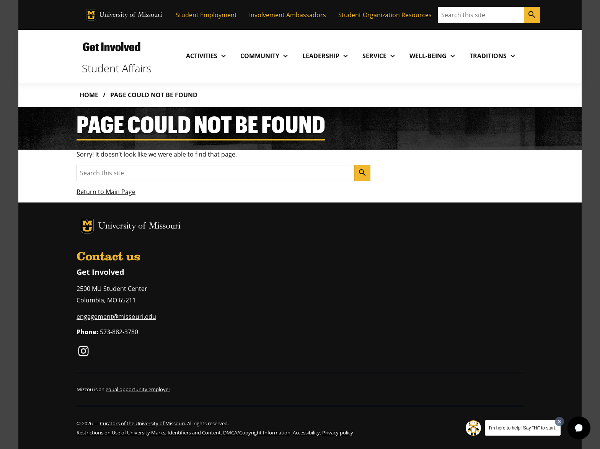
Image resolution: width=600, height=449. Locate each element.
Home (89, 95)
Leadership (326, 55)
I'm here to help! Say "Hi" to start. (522, 428)
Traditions (493, 55)
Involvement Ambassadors (287, 15)
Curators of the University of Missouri (142, 423)
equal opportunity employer (138, 389)
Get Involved (111, 46)
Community (265, 55)
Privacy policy (337, 432)
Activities (207, 55)
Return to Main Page (106, 192)
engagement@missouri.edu (116, 316)
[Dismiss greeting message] (559, 421)
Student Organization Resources (385, 15)
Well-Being (433, 55)
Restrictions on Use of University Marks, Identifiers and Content (149, 432)
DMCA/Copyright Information (256, 432)
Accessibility (306, 432)
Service (379, 55)
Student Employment (206, 15)
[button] (578, 427)
